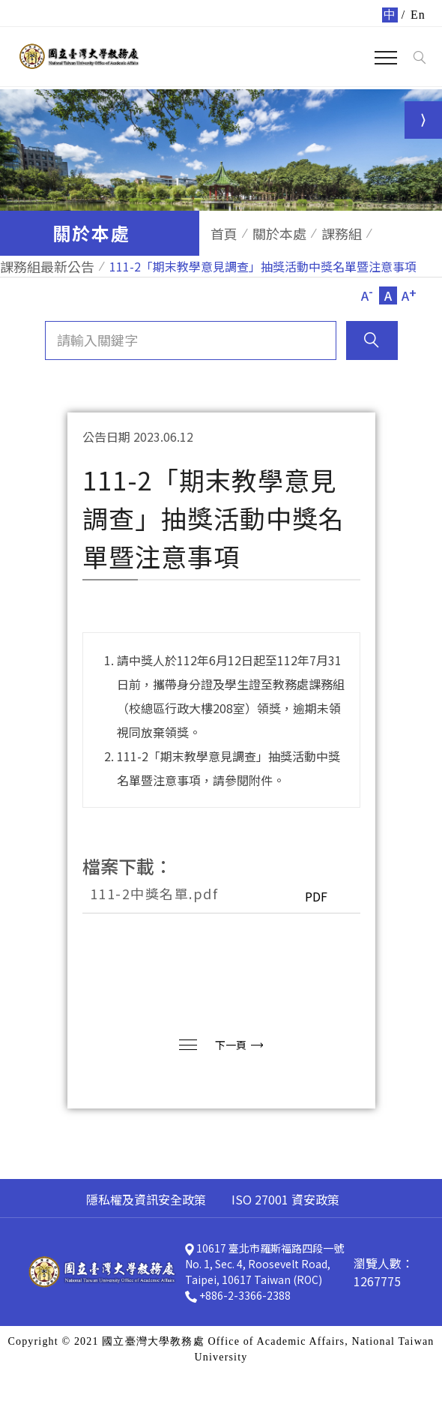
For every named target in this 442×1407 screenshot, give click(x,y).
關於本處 (279, 233)
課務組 (341, 233)
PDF (316, 896)
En (418, 14)
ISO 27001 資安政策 (285, 1199)
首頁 (224, 233)
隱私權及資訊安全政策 (146, 1199)
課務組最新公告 (47, 266)
